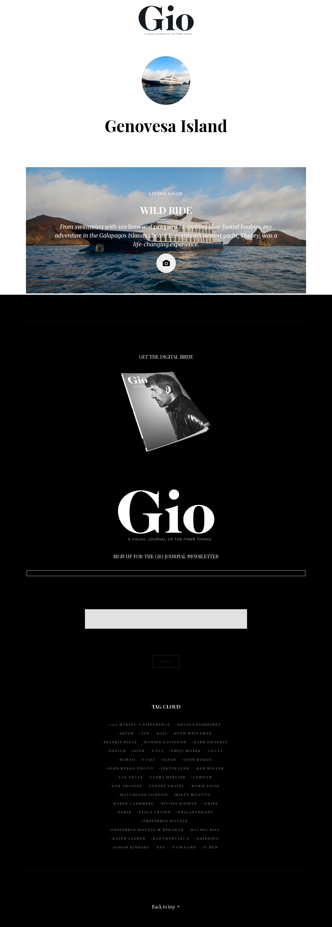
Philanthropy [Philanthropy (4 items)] (195, 812)
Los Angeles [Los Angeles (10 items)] (127, 786)
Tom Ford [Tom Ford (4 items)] (184, 847)
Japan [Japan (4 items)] (169, 759)
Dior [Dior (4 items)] (139, 750)
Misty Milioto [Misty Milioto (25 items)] (193, 794)
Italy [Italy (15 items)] (149, 759)
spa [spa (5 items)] (161, 847)
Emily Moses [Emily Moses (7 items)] (186, 750)
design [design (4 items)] (117, 750)
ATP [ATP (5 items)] (145, 733)
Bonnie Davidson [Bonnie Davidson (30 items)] (165, 742)
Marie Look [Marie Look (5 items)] (205, 786)
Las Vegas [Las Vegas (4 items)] (131, 777)
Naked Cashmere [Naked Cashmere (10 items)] (133, 803)
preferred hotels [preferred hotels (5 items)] (165, 821)
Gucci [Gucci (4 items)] (215, 750)
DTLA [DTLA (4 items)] (158, 750)
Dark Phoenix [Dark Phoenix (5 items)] (211, 742)
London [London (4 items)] (202, 777)
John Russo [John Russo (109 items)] (198, 759)
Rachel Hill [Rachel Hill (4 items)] (205, 829)
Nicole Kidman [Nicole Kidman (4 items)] (179, 803)
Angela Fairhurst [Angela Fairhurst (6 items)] (199, 724)
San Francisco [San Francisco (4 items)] (171, 838)
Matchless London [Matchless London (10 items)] (144, 794)
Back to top (166, 907)
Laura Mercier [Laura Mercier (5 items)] (168, 777)
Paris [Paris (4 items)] (125, 812)
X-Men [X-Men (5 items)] (211, 847)
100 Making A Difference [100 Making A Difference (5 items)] (140, 724)
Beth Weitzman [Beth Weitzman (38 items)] (193, 733)
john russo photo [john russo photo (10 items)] (130, 768)
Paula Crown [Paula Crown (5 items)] (155, 812)
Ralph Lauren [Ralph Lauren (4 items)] (129, 838)
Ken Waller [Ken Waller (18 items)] (210, 768)
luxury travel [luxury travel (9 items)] (166, 786)
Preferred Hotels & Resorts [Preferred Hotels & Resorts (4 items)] (147, 829)
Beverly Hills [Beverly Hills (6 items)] (120, 742)
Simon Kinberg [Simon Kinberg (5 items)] (131, 847)
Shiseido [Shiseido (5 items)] (208, 838)
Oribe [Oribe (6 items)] (211, 803)
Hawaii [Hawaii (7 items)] (128, 759)
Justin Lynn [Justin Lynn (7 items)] (175, 768)
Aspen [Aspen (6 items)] (126, 733)
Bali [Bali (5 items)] (162, 733)
